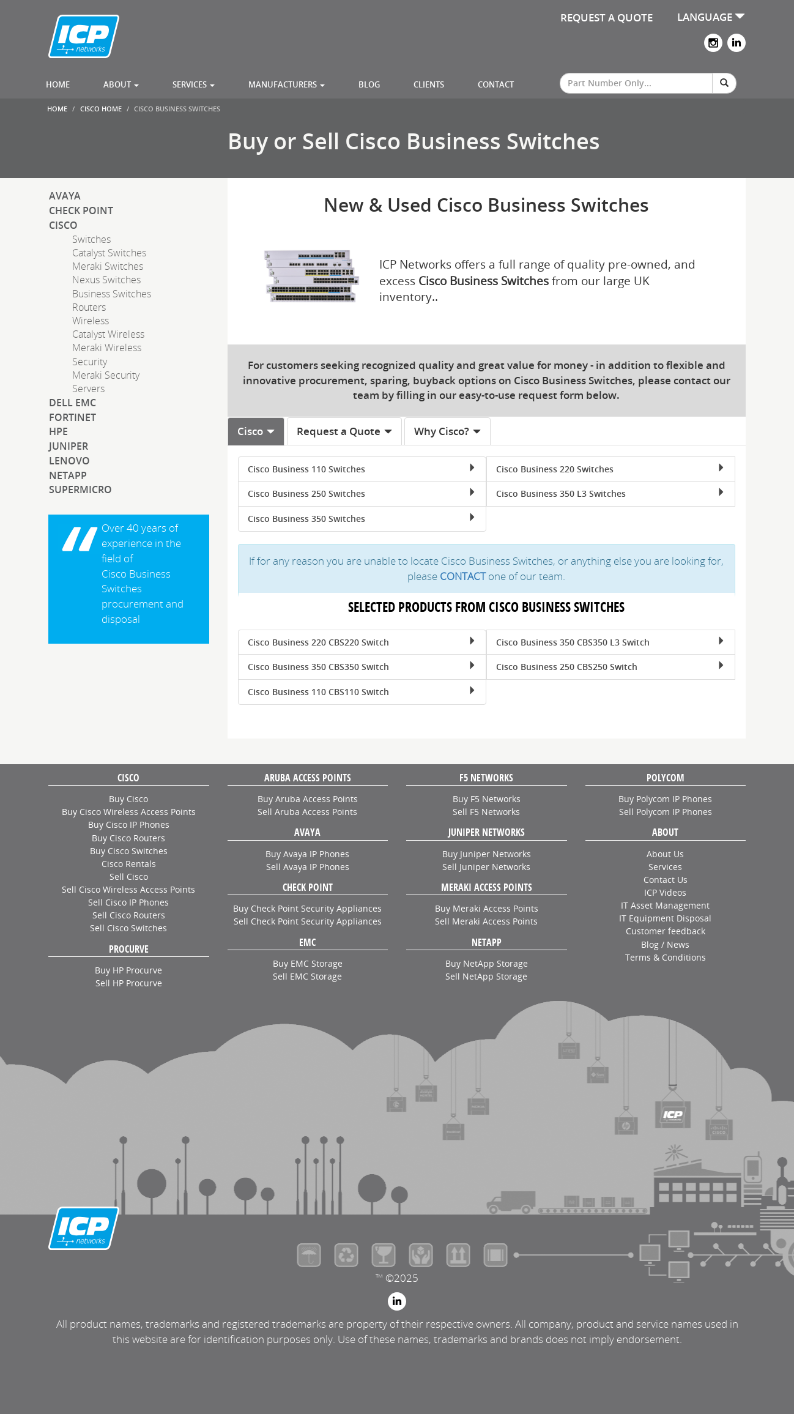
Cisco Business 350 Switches (362, 518)
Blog (369, 84)
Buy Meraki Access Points (486, 908)
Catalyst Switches (109, 252)
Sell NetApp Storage (486, 976)
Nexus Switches (106, 279)
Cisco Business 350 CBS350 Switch (362, 666)
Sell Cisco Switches (128, 928)
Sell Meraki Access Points (486, 921)
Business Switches (111, 293)
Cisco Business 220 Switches (610, 469)
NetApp (68, 475)
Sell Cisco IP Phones (128, 902)
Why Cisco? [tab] (447, 431)
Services (194, 84)
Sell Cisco (128, 876)
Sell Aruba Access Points (307, 811)
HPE (58, 431)
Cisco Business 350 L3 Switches (610, 493)
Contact (496, 84)
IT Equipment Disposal (665, 918)
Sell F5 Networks (486, 811)
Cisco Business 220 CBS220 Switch (362, 642)
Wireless (90, 320)
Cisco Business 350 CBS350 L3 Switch (610, 642)
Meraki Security (105, 375)
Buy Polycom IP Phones (665, 799)
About (121, 84)
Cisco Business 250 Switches (362, 493)
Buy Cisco (128, 799)
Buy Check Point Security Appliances (307, 908)
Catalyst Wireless (108, 334)
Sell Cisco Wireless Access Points (128, 889)
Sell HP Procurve (128, 983)
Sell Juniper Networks (486, 867)
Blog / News (665, 944)
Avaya (65, 196)
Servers (88, 388)
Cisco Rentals (129, 863)
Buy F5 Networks (487, 799)
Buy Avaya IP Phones (307, 854)
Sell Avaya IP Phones (307, 867)
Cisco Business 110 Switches (362, 469)
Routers (89, 307)
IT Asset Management (665, 905)
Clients (429, 84)
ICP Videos (665, 892)
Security (89, 361)
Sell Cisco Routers (128, 915)
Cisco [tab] (256, 431)
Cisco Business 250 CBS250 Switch (610, 666)
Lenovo (69, 460)
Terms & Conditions (665, 957)
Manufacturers (286, 84)
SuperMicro (80, 489)
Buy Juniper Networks (486, 854)
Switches (91, 239)
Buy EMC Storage (308, 963)
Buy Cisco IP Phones (128, 824)
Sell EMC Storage (307, 976)
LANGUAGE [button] (711, 17)
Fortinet (72, 417)
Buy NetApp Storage (486, 963)
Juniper (68, 446)
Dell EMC (72, 402)
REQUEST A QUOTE (606, 17)
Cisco (63, 225)
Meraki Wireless (106, 347)
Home (58, 84)
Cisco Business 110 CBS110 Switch (362, 692)
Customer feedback (665, 931)
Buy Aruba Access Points (308, 799)
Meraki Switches (107, 266)
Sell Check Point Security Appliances (308, 921)
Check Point (81, 210)
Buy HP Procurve (128, 970)
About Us (665, 854)
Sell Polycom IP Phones (665, 811)
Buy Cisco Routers (128, 838)
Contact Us (666, 879)
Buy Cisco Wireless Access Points (129, 811)
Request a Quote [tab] (345, 431)
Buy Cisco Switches (129, 851)
